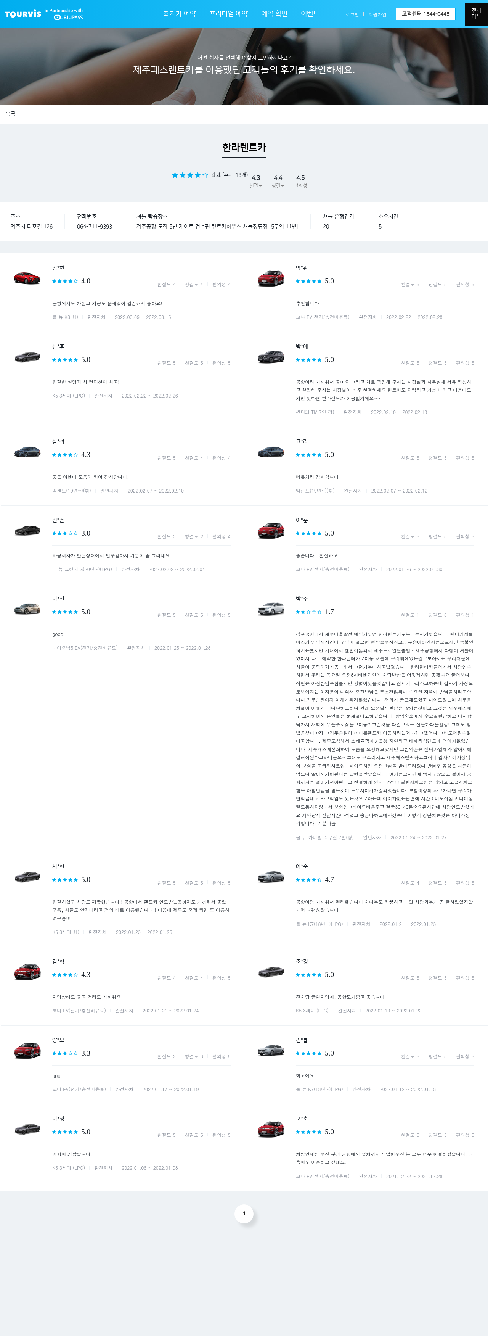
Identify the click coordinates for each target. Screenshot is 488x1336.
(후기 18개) (235, 175)
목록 (11, 114)
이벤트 (310, 14)
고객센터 (425, 14)
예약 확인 (274, 14)
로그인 (352, 14)
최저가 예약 (180, 14)
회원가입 (377, 14)
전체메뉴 (477, 14)
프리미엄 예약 (228, 14)
